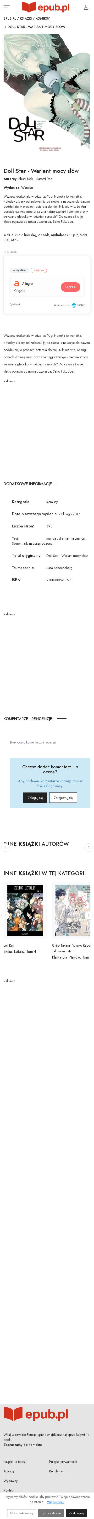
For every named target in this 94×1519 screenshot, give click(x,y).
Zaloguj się (35, 797)
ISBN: (16, 580)
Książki (26, 18)
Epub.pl (10, 18)
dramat (64, 538)
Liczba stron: (23, 526)
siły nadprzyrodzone (38, 543)
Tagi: (15, 538)
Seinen (16, 543)
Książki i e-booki (15, 1461)
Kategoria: (21, 501)
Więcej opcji (55, 1502)
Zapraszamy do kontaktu (23, 1444)
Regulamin (56, 1471)
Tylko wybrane (51, 1513)
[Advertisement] (47, 431)
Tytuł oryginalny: (26, 555)
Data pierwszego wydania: (35, 514)
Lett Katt (9, 945)
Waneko (27, 187)
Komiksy (43, 18)
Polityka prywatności (63, 1461)
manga (51, 538)
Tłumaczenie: (23, 567)
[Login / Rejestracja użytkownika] (86, 7)
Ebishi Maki (25, 178)
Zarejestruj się (63, 797)
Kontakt (9, 1490)
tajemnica (78, 538)
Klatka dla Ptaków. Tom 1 (72, 957)
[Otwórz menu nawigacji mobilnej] (7, 7)
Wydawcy (10, 1480)
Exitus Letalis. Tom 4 (20, 951)
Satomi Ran (44, 178)
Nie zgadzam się (21, 1513)
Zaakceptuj (76, 1513)
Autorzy (9, 1471)
